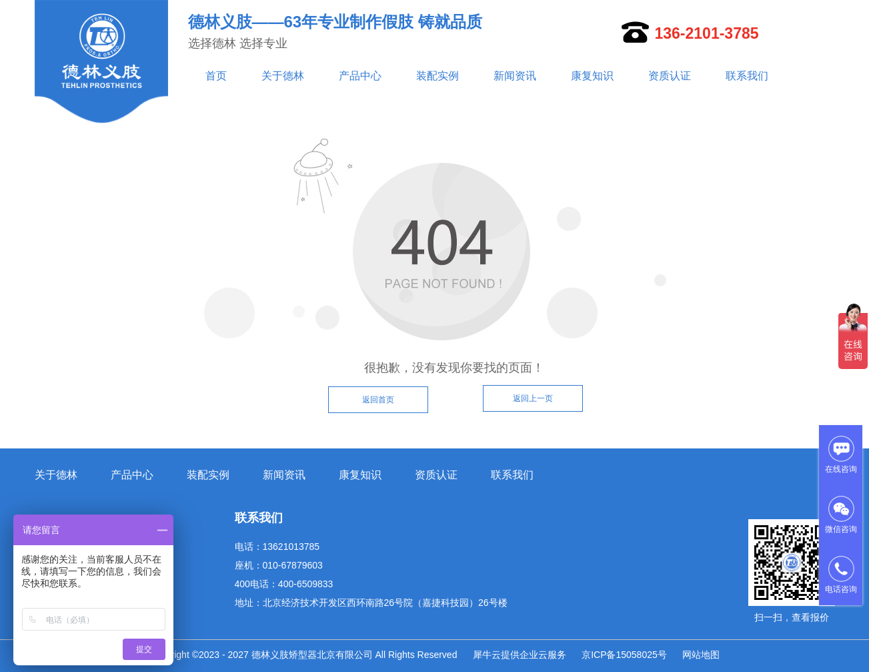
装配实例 (437, 75)
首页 (216, 75)
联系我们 (747, 75)
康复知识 (592, 75)
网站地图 (701, 654)
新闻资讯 (515, 75)
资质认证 (669, 75)
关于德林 (282, 75)
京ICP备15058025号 (624, 654)
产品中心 (360, 75)
